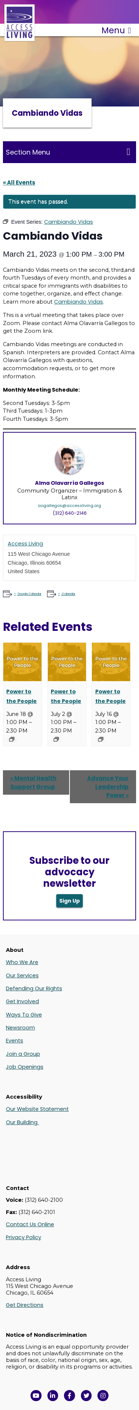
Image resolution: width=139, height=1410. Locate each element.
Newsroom (20, 1027)
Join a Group (23, 1054)
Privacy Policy (23, 1237)
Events (14, 1040)
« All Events (19, 182)
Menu (116, 30)
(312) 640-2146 (70, 513)
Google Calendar (29, 594)
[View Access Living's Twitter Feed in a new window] (86, 1395)
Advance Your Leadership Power (108, 786)
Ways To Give (24, 1014)
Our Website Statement (37, 1109)
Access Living (25, 543)
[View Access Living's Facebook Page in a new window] (69, 1395)
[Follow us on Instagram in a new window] (102, 1395)
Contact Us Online (30, 1224)
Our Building (22, 1122)
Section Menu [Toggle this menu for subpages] (68, 152)
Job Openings (24, 1067)
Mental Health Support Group (33, 782)
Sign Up (69, 901)
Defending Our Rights (34, 988)
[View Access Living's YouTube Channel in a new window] (36, 1395)
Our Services (22, 975)
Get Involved (22, 1001)
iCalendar (68, 594)
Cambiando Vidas (78, 301)
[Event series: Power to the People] (11, 739)
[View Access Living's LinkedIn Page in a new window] (52, 1395)
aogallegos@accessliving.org (69, 505)
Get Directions (24, 1305)
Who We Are (22, 962)
